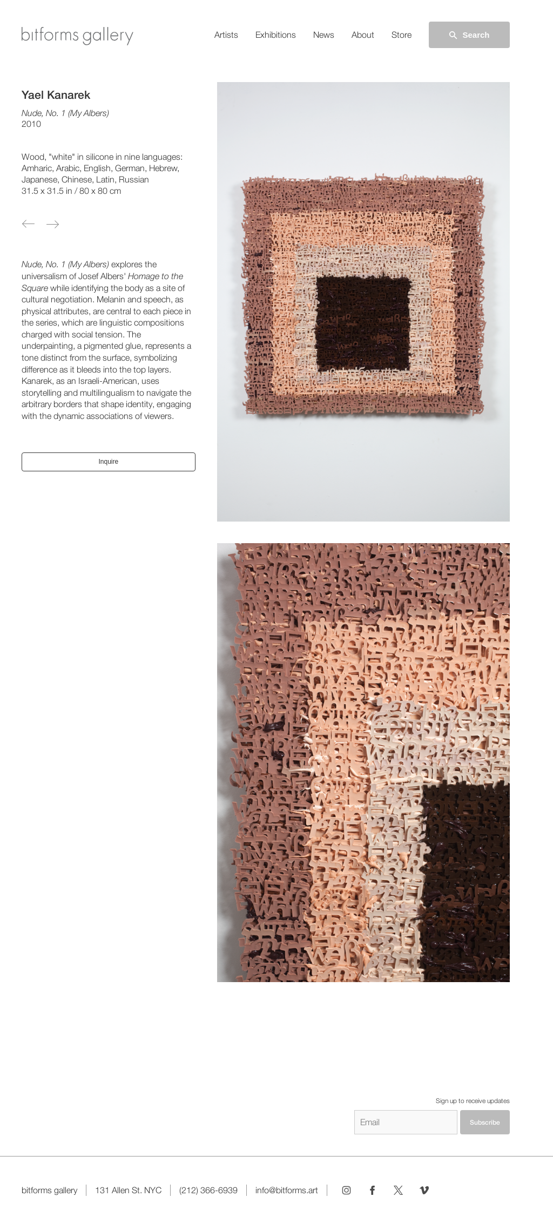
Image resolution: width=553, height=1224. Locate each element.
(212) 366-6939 (208, 1190)
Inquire (108, 461)
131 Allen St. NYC (128, 1190)
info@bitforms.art (286, 1190)
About (363, 34)
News (323, 34)
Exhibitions (275, 34)
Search (469, 35)
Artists (226, 34)
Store (402, 34)
